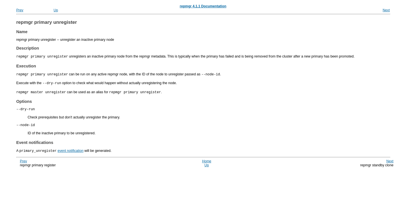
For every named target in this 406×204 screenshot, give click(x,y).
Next (386, 10)
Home (206, 161)
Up (56, 10)
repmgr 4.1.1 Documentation (203, 6)
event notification (70, 151)
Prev (19, 10)
